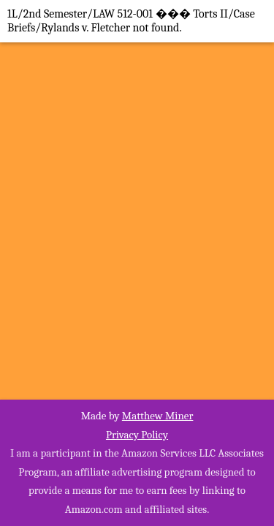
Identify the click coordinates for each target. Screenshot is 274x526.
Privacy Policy (137, 434)
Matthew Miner (158, 415)
